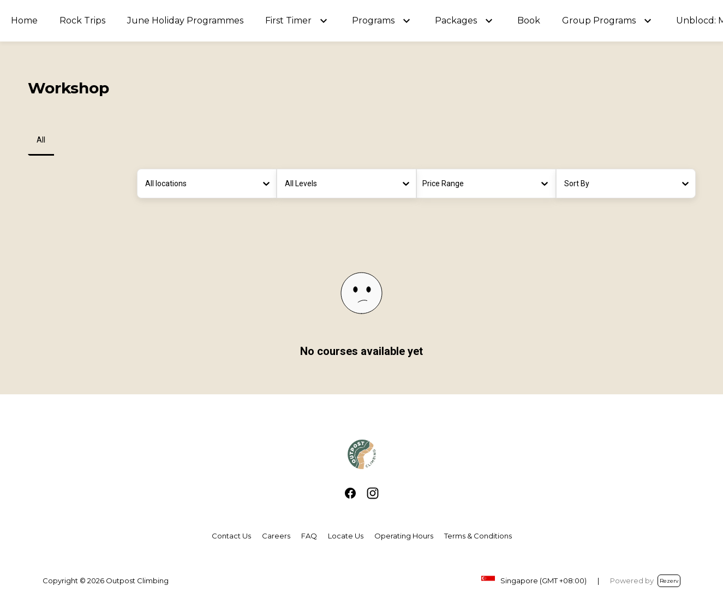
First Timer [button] (288, 20)
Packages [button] (456, 20)
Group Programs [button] (599, 20)
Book (528, 20)
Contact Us (231, 535)
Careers (276, 535)
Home (24, 20)
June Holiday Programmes (185, 20)
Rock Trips (82, 20)
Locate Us (345, 535)
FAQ (309, 535)
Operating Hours (403, 535)
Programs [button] (373, 20)
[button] (323, 20)
